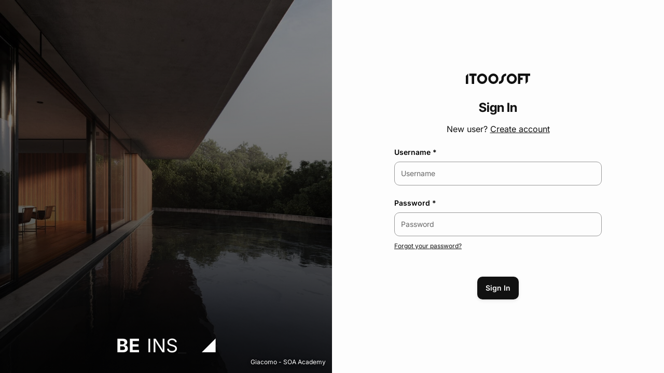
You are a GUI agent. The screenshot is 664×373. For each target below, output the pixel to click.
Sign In (498, 287)
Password (412, 202)
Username (412, 152)
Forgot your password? (428, 246)
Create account (520, 129)
